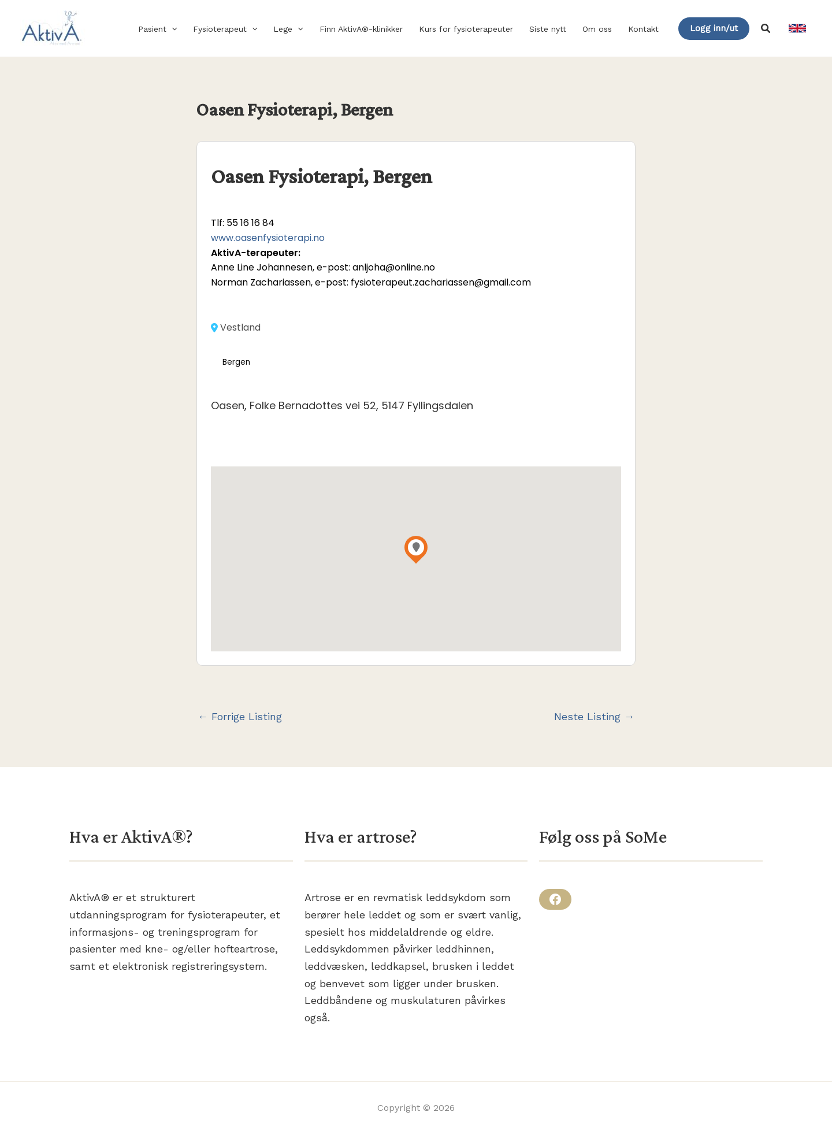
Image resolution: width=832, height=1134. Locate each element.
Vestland (236, 327)
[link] (797, 28)
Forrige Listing (240, 716)
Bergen (236, 362)
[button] (171, 29)
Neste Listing (594, 716)
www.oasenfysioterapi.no (268, 237)
